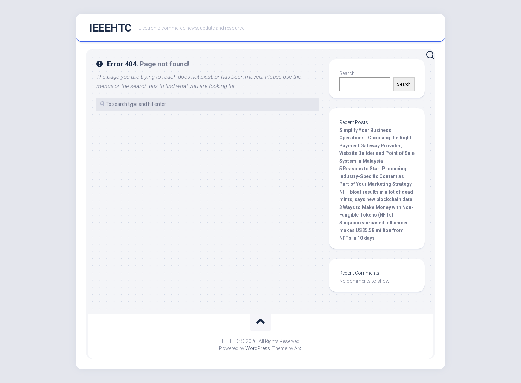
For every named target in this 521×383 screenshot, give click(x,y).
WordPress (257, 348)
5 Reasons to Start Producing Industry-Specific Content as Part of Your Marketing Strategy (375, 176)
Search (347, 73)
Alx (297, 348)
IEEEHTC (110, 27)
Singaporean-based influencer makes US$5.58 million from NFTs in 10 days (373, 230)
